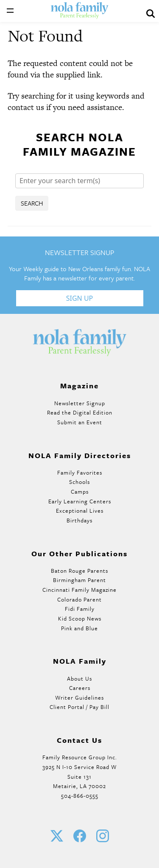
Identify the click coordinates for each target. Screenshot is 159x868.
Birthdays (79, 520)
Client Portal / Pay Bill (79, 707)
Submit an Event (79, 422)
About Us (79, 678)
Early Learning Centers (79, 501)
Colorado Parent (79, 599)
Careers (79, 688)
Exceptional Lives (79, 510)
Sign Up (79, 298)
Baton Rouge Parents (79, 570)
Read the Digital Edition (79, 412)
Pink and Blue (79, 628)
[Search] (79, 180)
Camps (80, 491)
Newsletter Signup (79, 403)
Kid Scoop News (79, 618)
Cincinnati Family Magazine (79, 589)
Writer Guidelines (79, 697)
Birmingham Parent (79, 580)
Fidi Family (80, 608)
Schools (79, 482)
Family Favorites (79, 472)
